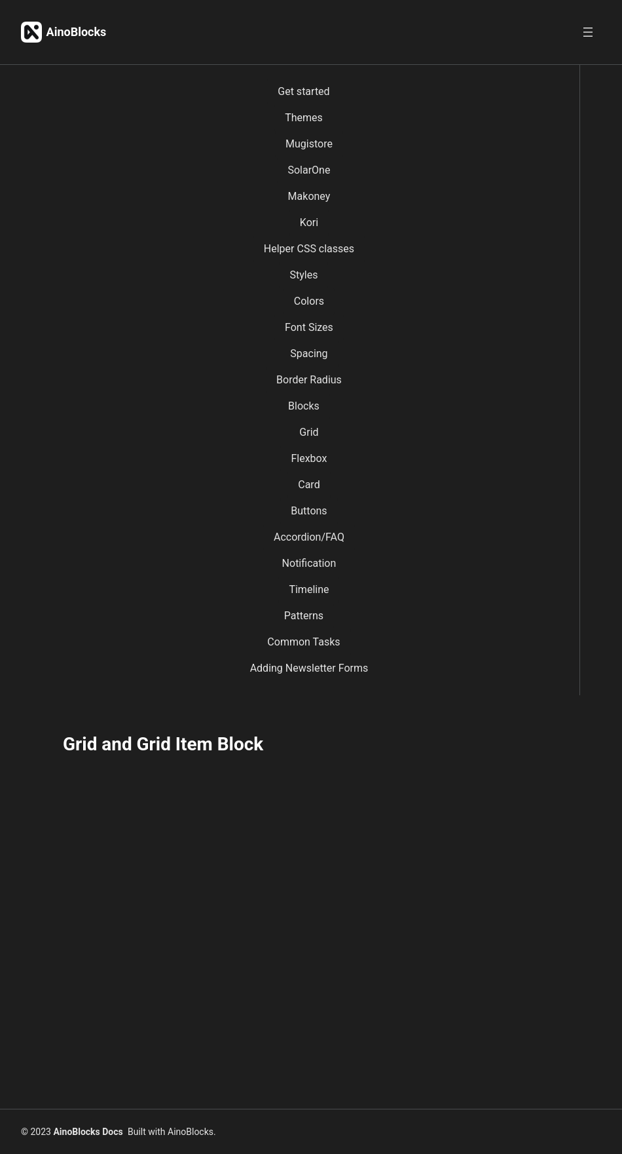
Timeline (309, 589)
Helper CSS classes (309, 248)
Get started (303, 91)
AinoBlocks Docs (87, 1131)
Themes (304, 117)
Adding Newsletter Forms (309, 668)
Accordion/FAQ (309, 537)
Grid (308, 432)
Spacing (308, 353)
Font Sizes (309, 327)
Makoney (309, 196)
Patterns (303, 615)
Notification (309, 563)
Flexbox (309, 458)
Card (309, 484)
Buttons (309, 511)
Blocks (304, 406)
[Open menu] (588, 32)
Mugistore (309, 144)
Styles (303, 275)
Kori (309, 222)
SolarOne (308, 170)
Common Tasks (303, 642)
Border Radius (309, 380)
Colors (309, 301)
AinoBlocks (76, 32)
